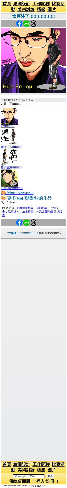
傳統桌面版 (19, 481)
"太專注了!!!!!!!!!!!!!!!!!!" (22, 233)
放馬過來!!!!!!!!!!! (12, 167)
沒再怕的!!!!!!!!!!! (12, 188)
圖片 (52, 9)
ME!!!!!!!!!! (7, 126)
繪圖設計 (21, 3)
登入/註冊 (45, 481)
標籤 (41, 9)
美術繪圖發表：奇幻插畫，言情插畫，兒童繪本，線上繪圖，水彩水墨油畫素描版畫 (32, 211)
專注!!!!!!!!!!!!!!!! (11, 146)
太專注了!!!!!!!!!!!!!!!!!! (33, 16)
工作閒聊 (41, 3)
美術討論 (26, 9)
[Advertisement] (33, 350)
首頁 (7, 3)
